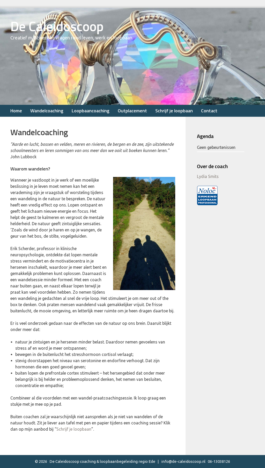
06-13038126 (219, 461)
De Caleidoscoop (57, 26)
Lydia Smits (208, 176)
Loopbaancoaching (90, 110)
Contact (209, 110)
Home (16, 110)
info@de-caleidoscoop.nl (183, 461)
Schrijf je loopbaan (174, 110)
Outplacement (132, 110)
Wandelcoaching (46, 110)
